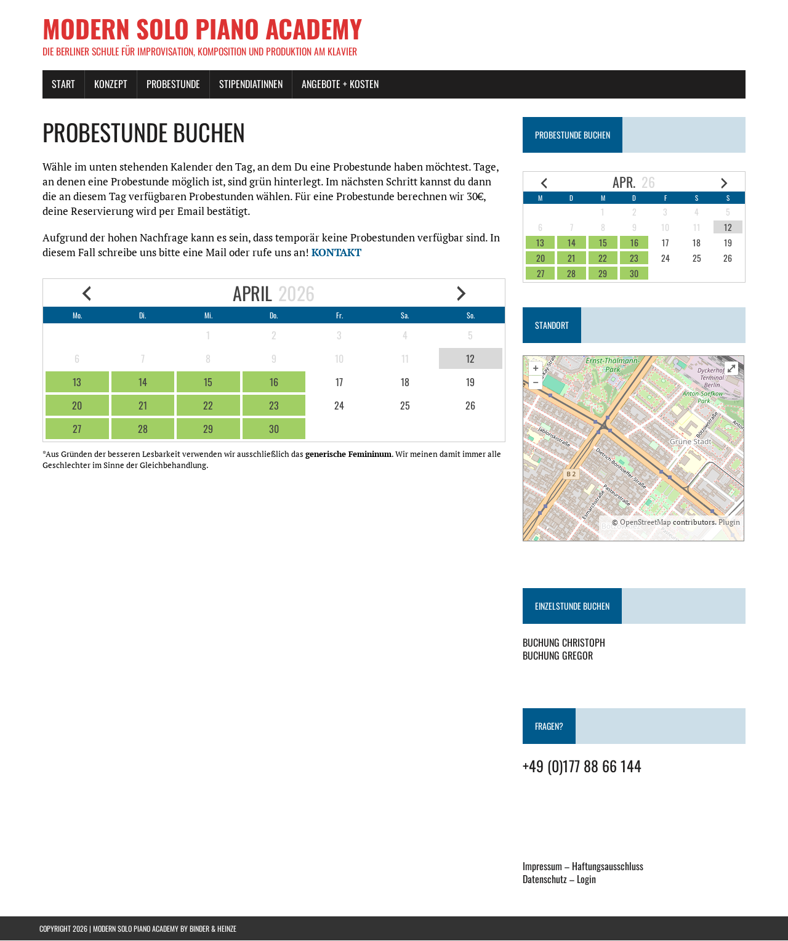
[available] (74, 382)
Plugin (731, 522)
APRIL (251, 293)
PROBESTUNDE (170, 84)
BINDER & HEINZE (213, 929)
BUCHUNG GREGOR (559, 655)
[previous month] (83, 293)
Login (587, 879)
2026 (296, 293)
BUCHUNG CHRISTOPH (565, 643)
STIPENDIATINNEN (247, 84)
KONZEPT (107, 84)
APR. (626, 182)
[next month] (462, 293)
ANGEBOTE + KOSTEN (337, 84)
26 (650, 182)
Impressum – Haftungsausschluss (584, 866)
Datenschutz (546, 879)
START (60, 84)
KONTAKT (333, 253)
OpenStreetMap (648, 522)
